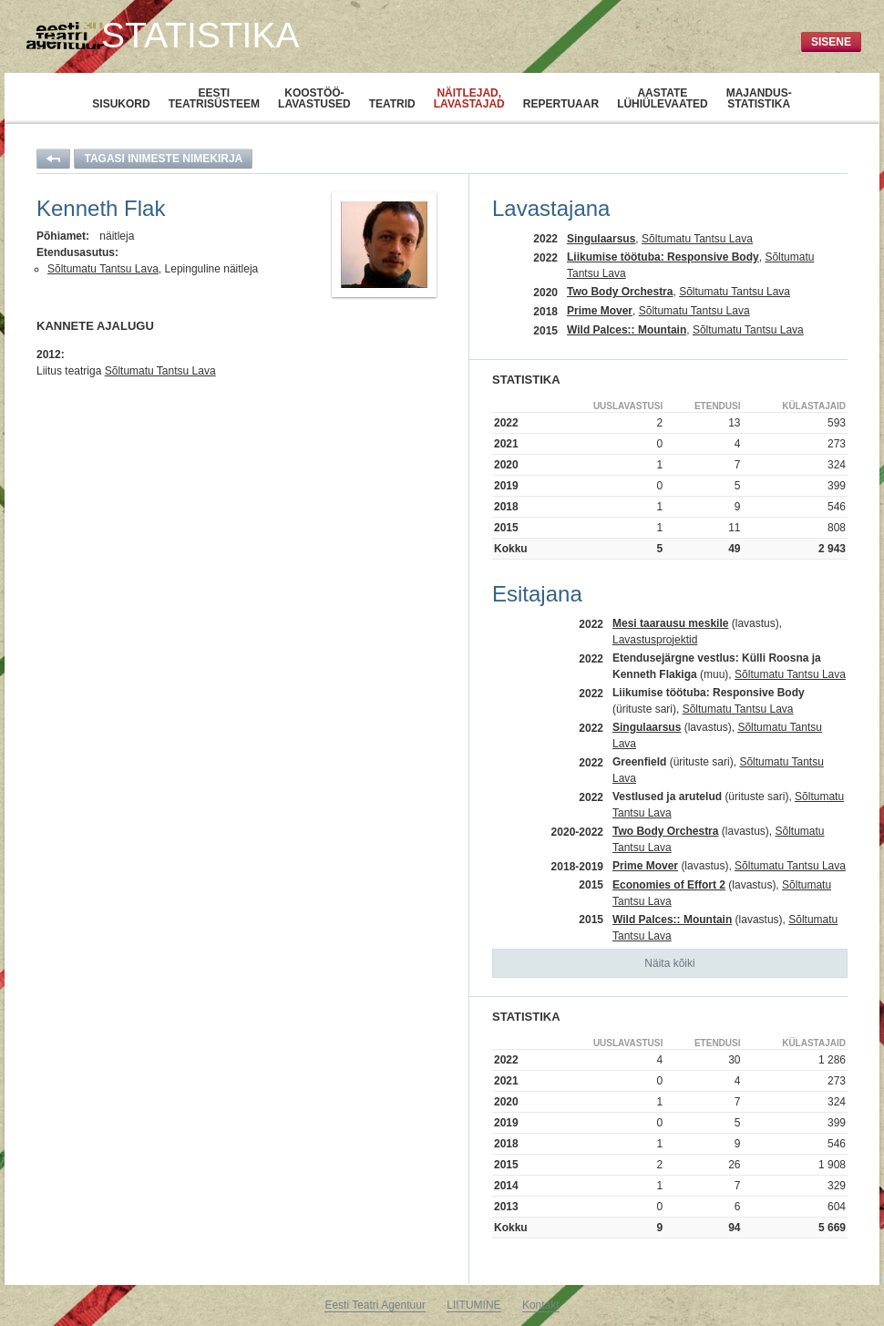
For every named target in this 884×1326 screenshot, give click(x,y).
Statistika (200, 35)
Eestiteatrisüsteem (214, 98)
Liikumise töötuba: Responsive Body (663, 257)
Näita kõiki (669, 963)
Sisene (831, 42)
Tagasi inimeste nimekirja (163, 158)
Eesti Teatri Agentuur (375, 1305)
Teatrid (392, 103)
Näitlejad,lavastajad (469, 98)
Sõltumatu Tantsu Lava (103, 268)
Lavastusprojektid (654, 639)
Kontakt (541, 1305)
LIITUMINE (473, 1305)
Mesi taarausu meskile (670, 623)
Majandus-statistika (759, 98)
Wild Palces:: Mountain (626, 330)
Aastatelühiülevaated (662, 98)
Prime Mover (599, 310)
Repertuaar (561, 103)
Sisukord (120, 103)
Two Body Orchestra (620, 291)
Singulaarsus (601, 238)
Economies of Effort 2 (668, 885)
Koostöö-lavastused (314, 98)
